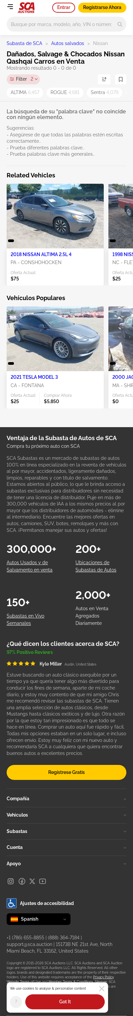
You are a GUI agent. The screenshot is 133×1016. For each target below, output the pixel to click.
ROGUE (65, 92)
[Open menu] (10, 6)
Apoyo (66, 863)
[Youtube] (43, 881)
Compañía (66, 798)
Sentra (104, 92)
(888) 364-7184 (63, 937)
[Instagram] (11, 881)
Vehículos (66, 815)
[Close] (102, 989)
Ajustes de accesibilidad (40, 903)
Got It (65, 1001)
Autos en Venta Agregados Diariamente (91, 616)
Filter (24, 79)
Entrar (63, 7)
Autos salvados (67, 43)
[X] (32, 881)
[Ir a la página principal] (26, 7)
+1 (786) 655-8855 (25, 937)
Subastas (66, 831)
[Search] (119, 24)
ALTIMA (25, 92)
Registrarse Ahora (102, 7)
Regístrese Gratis (66, 772)
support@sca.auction (29, 944)
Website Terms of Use (24, 982)
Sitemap (101, 982)
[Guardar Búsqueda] (120, 79)
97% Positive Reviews (30, 652)
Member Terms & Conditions (71, 982)
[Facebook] (22, 881)
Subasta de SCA (24, 43)
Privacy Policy (103, 977)
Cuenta (66, 847)
